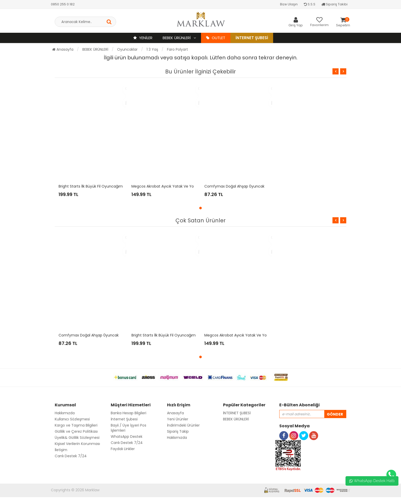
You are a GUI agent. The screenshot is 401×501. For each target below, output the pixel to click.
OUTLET (215, 37)
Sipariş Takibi (334, 4)
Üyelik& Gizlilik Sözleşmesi (77, 437)
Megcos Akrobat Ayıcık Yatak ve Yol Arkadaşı (170, 186)
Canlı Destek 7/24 (71, 456)
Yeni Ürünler (177, 419)
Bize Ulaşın (289, 4)
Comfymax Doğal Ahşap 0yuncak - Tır (238, 186)
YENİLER (142, 37)
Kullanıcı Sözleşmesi (72, 419)
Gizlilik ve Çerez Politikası (76, 431)
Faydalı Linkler (123, 448)
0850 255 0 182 (63, 4)
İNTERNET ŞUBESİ (237, 413)
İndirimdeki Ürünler (183, 425)
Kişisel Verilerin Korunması (77, 443)
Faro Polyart (177, 49)
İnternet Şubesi (252, 37)
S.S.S (309, 4)
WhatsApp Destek (126, 436)
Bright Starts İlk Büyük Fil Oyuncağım (91, 186)
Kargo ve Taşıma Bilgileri (76, 425)
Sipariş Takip (178, 431)
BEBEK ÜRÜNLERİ (177, 37)
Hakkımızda (65, 413)
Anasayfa (62, 49)
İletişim (61, 449)
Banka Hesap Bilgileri (128, 413)
